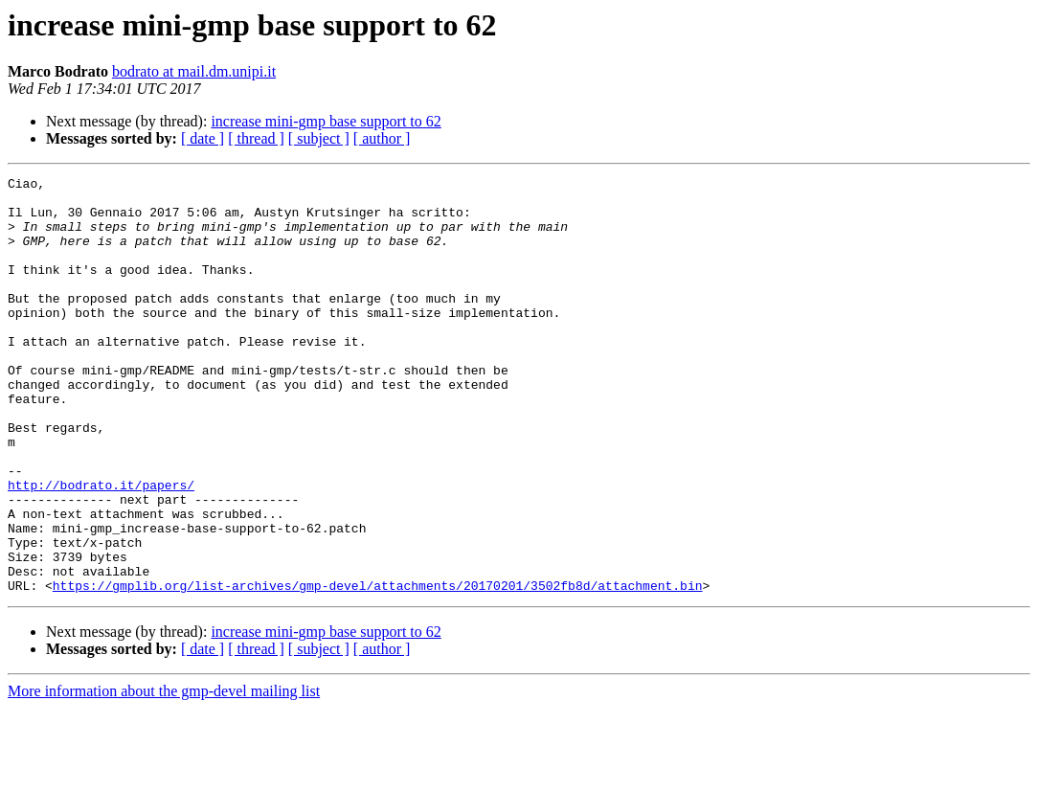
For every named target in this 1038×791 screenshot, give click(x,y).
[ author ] (382, 138)
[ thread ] (256, 138)
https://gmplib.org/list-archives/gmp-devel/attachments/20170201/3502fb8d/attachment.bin (378, 668)
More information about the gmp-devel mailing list (164, 774)
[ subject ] (319, 138)
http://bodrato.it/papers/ (101, 547)
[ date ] (202, 138)
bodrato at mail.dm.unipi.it (194, 71)
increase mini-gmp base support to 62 (325, 121)
